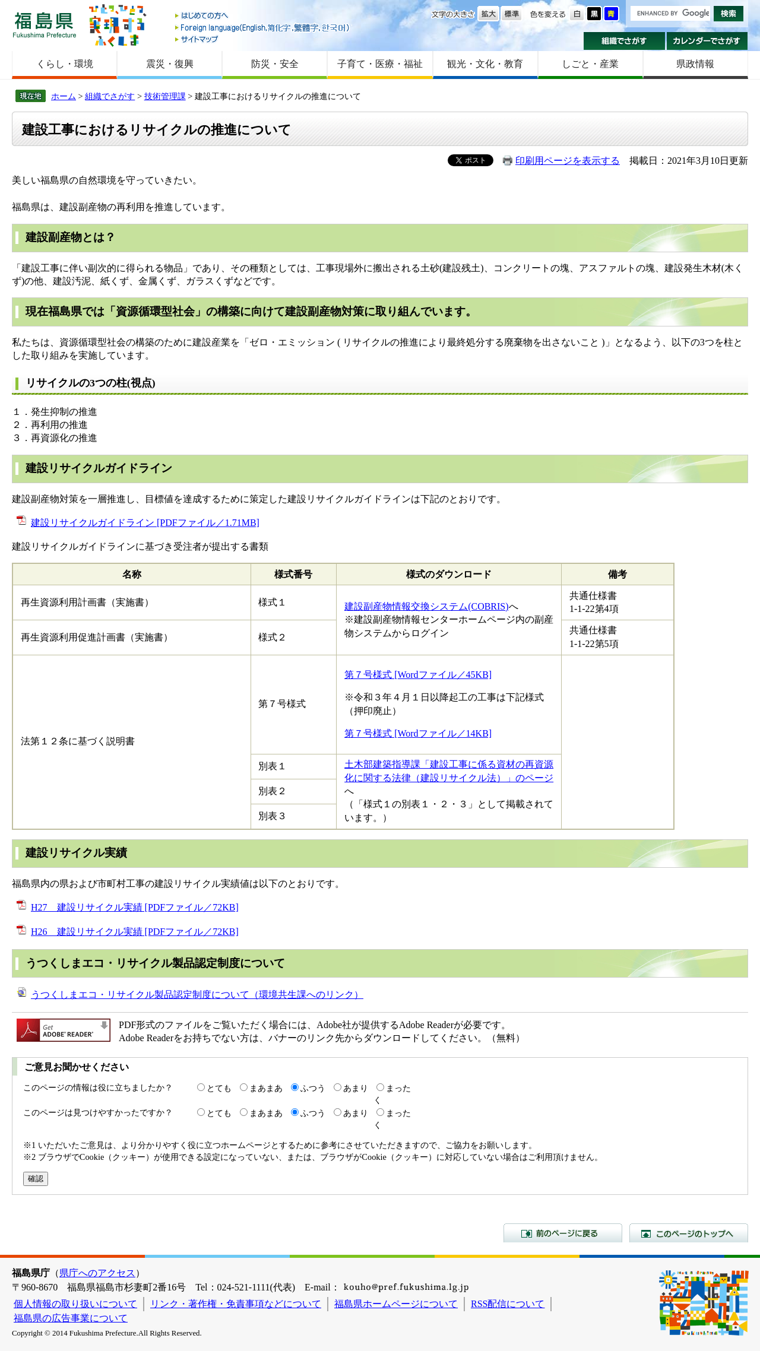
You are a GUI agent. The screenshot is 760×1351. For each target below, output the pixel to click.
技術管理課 (165, 96)
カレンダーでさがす (707, 41)
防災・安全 (275, 64)
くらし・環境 (64, 64)
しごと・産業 (590, 64)
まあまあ (266, 1088)
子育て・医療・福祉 (380, 64)
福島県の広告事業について (71, 1318)
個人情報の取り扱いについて (75, 1304)
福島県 (44, 25)
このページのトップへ (688, 1232)
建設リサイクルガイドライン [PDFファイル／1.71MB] (145, 523)
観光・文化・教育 (485, 64)
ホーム (63, 96)
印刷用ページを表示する (567, 161)
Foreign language (263, 27)
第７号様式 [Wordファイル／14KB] (418, 733)
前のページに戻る (563, 1232)
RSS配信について (507, 1304)
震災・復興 (170, 64)
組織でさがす (624, 41)
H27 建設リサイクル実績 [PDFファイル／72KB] (135, 907)
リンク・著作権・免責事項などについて (235, 1304)
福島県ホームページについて (396, 1304)
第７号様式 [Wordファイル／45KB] (418, 675)
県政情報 (695, 64)
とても (219, 1088)
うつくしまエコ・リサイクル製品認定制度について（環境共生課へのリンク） (197, 995)
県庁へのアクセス (97, 1273)
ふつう (312, 1088)
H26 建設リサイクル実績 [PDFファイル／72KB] (135, 932)
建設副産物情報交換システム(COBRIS (424, 606)
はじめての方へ (263, 16)
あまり (355, 1088)
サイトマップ (263, 39)
